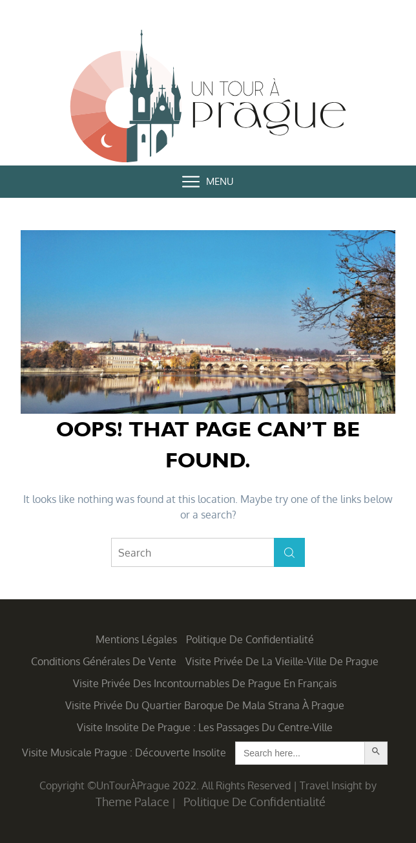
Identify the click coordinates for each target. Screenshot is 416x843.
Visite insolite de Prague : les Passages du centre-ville (205, 727)
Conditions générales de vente (103, 661)
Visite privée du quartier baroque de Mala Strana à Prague (204, 705)
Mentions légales (136, 639)
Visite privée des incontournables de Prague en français (205, 683)
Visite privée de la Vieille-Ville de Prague (282, 661)
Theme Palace (132, 802)
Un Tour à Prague (208, 98)
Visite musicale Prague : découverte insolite (124, 752)
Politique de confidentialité (250, 639)
